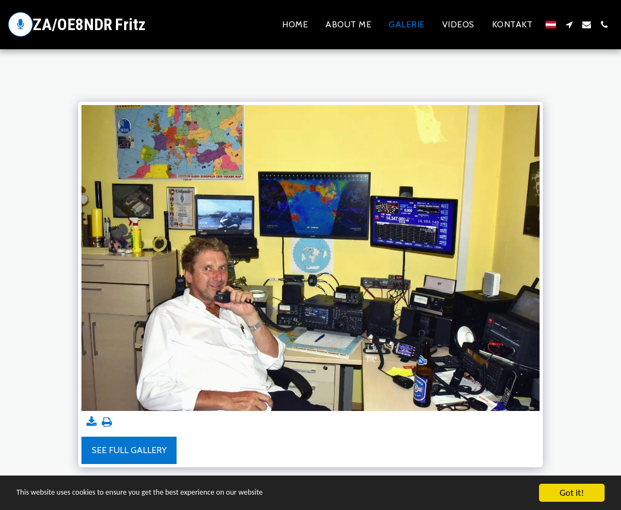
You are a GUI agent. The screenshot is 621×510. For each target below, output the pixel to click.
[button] (569, 24)
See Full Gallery (129, 450)
